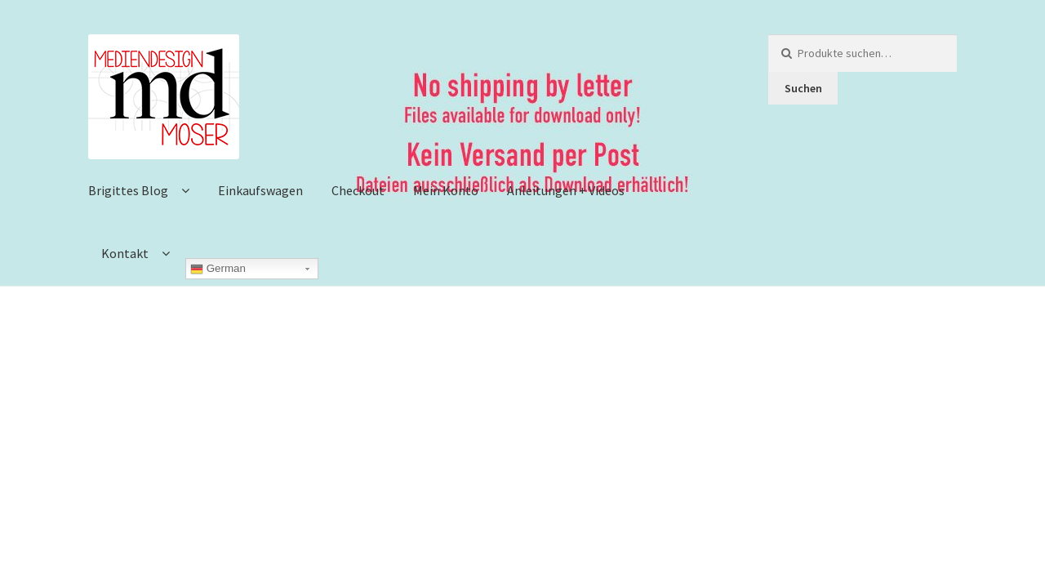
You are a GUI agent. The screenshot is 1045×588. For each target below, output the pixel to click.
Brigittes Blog (128, 190)
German (218, 268)
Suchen (803, 88)
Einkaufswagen (260, 190)
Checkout (358, 190)
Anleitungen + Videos (566, 190)
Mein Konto (445, 190)
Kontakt (125, 253)
